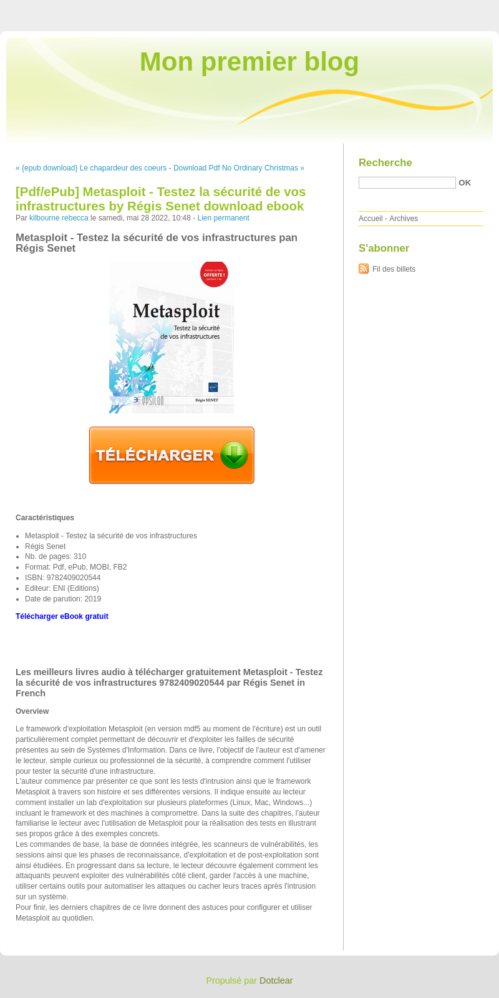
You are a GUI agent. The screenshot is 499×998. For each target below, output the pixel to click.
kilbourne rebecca (59, 218)
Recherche (385, 163)
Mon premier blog (249, 61)
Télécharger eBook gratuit (62, 616)
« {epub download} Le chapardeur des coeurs (91, 168)
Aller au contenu (346, 8)
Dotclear (276, 981)
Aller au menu (401, 8)
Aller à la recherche (462, 8)
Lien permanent (224, 218)
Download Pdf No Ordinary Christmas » (238, 168)
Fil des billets (393, 269)
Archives (403, 218)
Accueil (371, 218)
